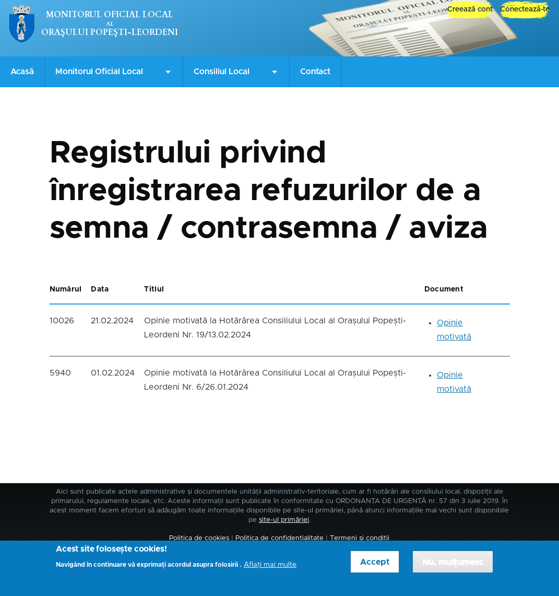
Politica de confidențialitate (279, 538)
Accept (374, 566)
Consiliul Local (221, 71)
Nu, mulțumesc (452, 566)
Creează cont (470, 9)
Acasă (22, 71)
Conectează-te (525, 9)
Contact (315, 71)
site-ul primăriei (284, 520)
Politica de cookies (199, 538)
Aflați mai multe (270, 568)
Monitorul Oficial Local (109, 14)
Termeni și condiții (359, 538)
